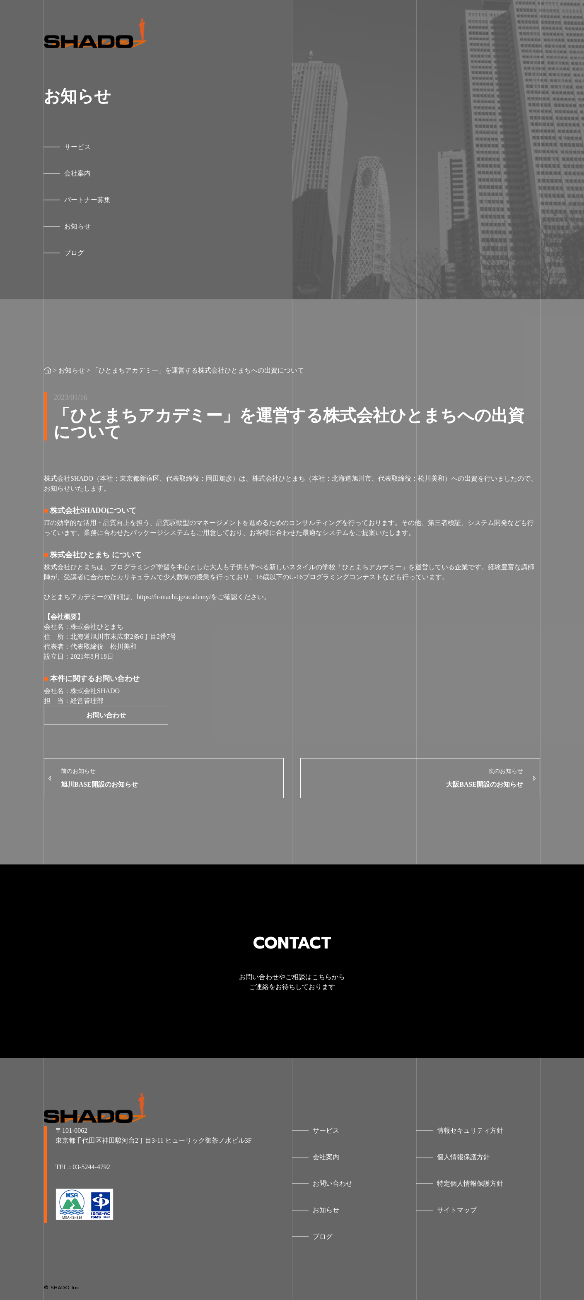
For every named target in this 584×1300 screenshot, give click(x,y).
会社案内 (326, 1156)
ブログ (323, 1236)
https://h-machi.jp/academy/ (174, 596)
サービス (326, 1130)
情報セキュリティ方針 (470, 1130)
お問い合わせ (106, 715)
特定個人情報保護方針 (470, 1183)
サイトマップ (457, 1209)
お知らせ (71, 370)
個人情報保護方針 (463, 1156)
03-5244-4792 (91, 1166)
